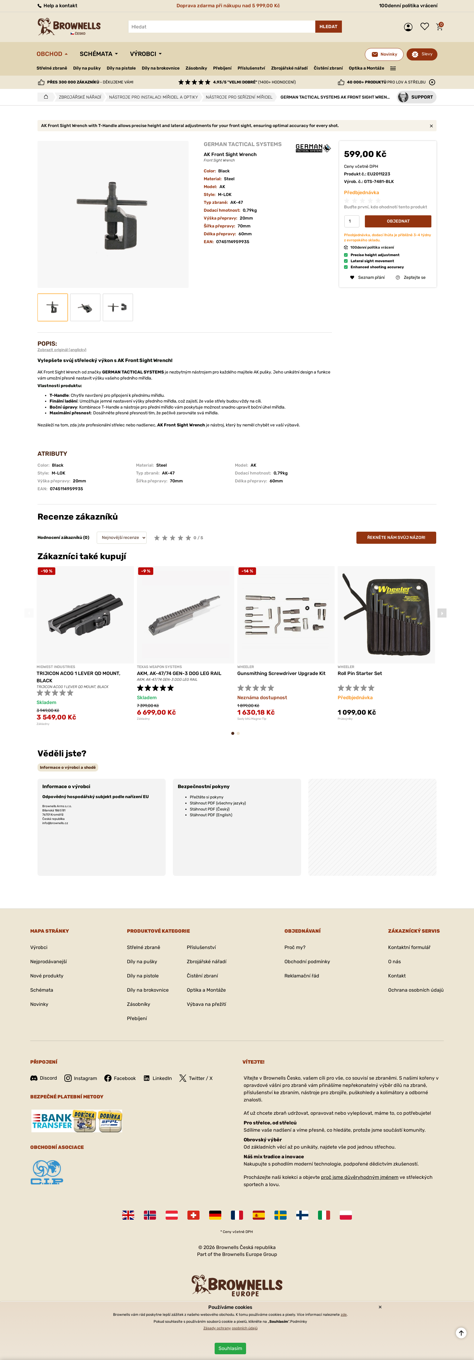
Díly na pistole (121, 68)
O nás (394, 961)
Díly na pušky (87, 68)
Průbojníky (345, 719)
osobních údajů (245, 1328)
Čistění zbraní (328, 68)
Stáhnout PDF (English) (211, 815)
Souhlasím (230, 1348)
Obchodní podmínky (307, 961)
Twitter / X (196, 1078)
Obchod (49, 53)
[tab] (67, 767)
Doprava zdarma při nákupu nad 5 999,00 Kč (228, 5)
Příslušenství (251, 68)
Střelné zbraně (52, 68)
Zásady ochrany (217, 1328)
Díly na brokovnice (161, 68)
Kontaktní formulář (409, 947)
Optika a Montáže (366, 68)
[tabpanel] (85, 646)
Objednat (398, 221)
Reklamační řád (301, 976)
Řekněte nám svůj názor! (396, 537)
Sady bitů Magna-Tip (251, 719)
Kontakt (397, 976)
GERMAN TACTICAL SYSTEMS (243, 144)
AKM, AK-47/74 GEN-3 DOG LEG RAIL (179, 673)
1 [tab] (234, 736)
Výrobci (143, 53)
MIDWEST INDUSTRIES (56, 667)
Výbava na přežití (206, 1004)
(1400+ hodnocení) (254, 82)
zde (344, 1315)
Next (441, 613)
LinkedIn (157, 1078)
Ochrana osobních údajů (416, 990)
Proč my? (295, 947)
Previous (29, 613)
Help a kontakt (57, 5)
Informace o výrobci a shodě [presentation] (68, 767)
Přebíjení (222, 68)
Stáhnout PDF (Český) (209, 809)
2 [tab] (240, 736)
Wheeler (245, 667)
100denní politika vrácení (408, 5)
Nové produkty (46, 976)
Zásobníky (196, 68)
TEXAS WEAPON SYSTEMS (159, 667)
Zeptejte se (411, 277)
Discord (43, 1078)
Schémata (96, 53)
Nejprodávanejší (48, 961)
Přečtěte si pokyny (206, 797)
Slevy (427, 54)
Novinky (39, 1004)
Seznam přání (426, 26)
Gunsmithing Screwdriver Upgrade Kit (281, 673)
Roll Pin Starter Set (360, 673)
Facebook (120, 1078)
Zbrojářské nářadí (289, 68)
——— (393, 68)
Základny (43, 724)
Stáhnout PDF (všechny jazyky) (218, 803)
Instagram (80, 1078)
